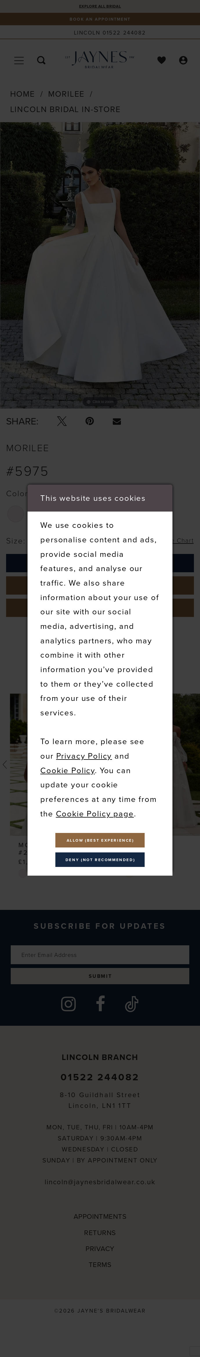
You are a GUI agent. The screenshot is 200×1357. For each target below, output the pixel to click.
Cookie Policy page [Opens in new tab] (95, 808)
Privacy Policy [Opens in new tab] (84, 751)
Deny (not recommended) (100, 862)
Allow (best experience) (100, 837)
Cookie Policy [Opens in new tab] (67, 765)
